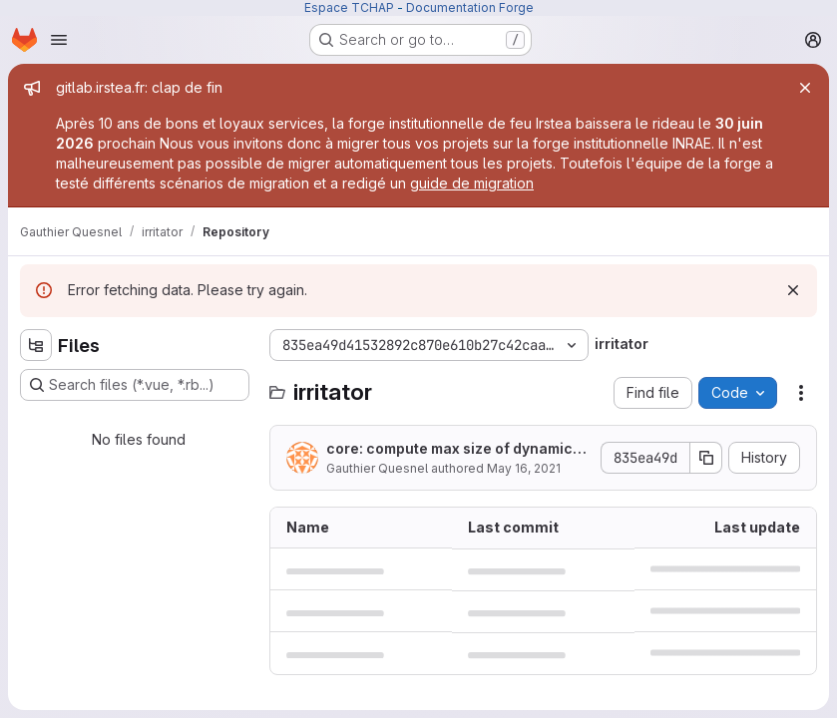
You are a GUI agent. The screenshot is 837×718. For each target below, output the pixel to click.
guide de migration (472, 183)
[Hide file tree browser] (36, 345)
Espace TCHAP (349, 7)
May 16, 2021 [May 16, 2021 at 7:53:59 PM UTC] (524, 468)
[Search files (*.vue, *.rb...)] (134, 385)
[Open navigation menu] (59, 40)
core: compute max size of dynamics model (453, 449)
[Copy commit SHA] (706, 458)
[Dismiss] (793, 290)
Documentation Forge (470, 7)
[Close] (805, 88)
